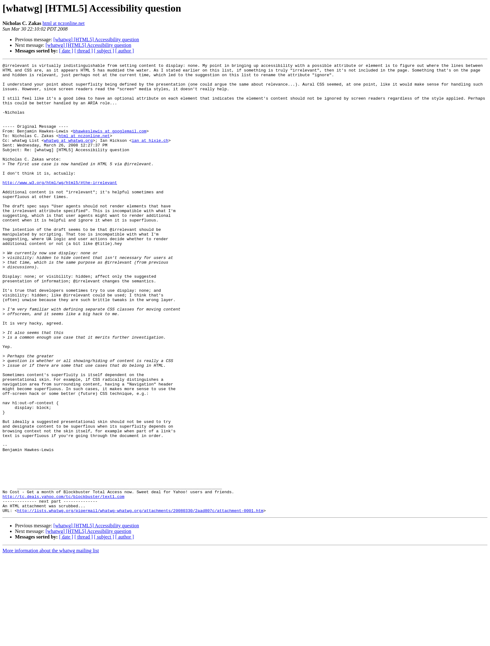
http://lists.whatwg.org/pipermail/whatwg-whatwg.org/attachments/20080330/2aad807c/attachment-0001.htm (140, 600)
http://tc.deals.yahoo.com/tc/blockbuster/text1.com (63, 583)
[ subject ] (104, 50)
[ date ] (66, 50)
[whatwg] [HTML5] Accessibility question (96, 39)
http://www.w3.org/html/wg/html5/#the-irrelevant (59, 207)
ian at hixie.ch (150, 156)
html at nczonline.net (63, 23)
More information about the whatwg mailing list (50, 640)
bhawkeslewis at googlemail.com (109, 145)
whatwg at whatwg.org (68, 156)
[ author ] (124, 50)
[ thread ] (83, 50)
